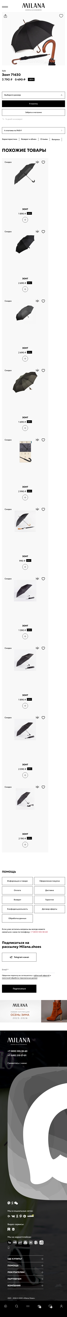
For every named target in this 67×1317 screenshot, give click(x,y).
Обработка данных (17, 918)
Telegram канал (19, 957)
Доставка (49, 890)
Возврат (17, 899)
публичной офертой (42, 975)
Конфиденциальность (17, 909)
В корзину (33, 104)
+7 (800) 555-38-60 (39, 932)
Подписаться (19, 988)
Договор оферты (49, 909)
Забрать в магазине (33, 112)
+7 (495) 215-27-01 (17, 1055)
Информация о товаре (17, 881)
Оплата (17, 890)
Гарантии (49, 899)
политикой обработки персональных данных (19, 978)
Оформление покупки (49, 881)
